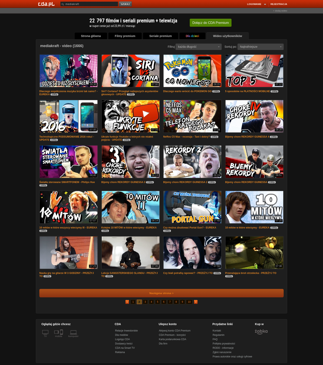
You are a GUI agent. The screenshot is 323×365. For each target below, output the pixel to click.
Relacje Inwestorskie (126, 330)
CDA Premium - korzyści (172, 335)
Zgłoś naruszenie (222, 352)
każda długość (199, 46)
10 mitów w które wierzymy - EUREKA (247, 227)
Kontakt (217, 330)
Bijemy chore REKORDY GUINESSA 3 (123, 182)
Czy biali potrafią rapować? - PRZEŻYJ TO (188, 273)
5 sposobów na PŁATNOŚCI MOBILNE (247, 91)
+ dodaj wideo (280, 10)
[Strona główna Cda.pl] (47, 4)
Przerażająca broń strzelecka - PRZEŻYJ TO (250, 273)
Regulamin (218, 335)
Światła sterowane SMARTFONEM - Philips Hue (67, 182)
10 (189, 301)
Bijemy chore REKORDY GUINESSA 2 (185, 182)
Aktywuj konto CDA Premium (174, 330)
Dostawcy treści (123, 343)
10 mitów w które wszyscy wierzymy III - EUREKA (68, 227)
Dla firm (163, 343)
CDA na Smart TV (125, 347)
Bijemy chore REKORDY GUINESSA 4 (247, 136)
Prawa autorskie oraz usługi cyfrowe (232, 356)
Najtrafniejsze (261, 46)
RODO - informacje (223, 347)
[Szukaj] (89, 4)
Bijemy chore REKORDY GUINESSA (246, 182)
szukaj (125, 4)
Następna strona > (158, 293)
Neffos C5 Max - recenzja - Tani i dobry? (186, 136)
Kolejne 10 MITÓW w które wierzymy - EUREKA (129, 227)
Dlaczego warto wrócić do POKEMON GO (187, 91)
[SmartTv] (62, 338)
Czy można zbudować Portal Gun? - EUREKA (189, 227)
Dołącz (210, 22)
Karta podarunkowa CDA (172, 339)
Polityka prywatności (224, 343)
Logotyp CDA (122, 339)
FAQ (215, 339)
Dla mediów (121, 335)
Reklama (120, 352)
